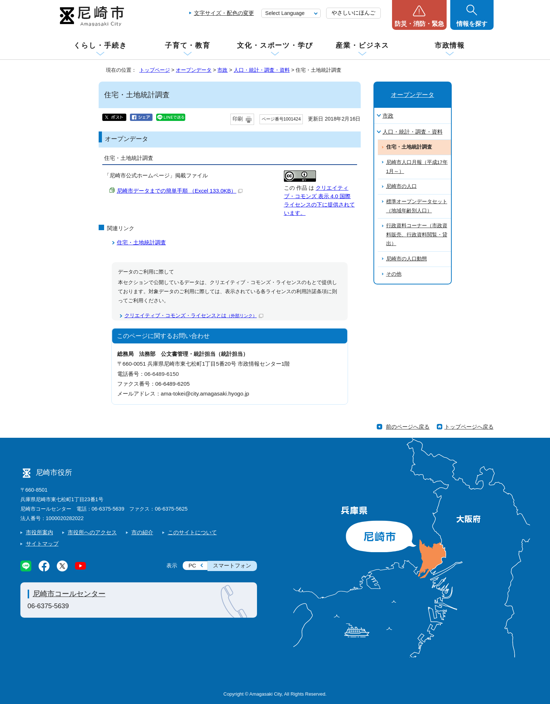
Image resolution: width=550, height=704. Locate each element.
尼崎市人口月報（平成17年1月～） (417, 167)
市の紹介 (142, 532)
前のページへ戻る (408, 427)
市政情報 (450, 45)
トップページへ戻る (469, 427)
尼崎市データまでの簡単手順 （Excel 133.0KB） (180, 191)
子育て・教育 (187, 45)
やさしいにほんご (353, 12)
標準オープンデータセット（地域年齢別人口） (416, 206)
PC (192, 565)
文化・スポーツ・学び (275, 45)
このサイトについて (192, 532)
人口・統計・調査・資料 (262, 70)
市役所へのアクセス (92, 532)
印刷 (238, 119)
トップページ (154, 70)
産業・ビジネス (362, 45)
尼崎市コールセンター (69, 594)
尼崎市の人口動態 (406, 258)
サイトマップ (42, 543)
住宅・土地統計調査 (141, 242)
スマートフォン (232, 565)
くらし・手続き (100, 45)
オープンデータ (193, 70)
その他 (393, 274)
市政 (222, 70)
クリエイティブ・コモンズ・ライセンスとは (193, 315)
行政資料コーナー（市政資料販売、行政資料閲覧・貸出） (416, 234)
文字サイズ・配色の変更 (224, 13)
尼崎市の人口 (401, 186)
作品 (301, 188)
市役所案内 (39, 532)
